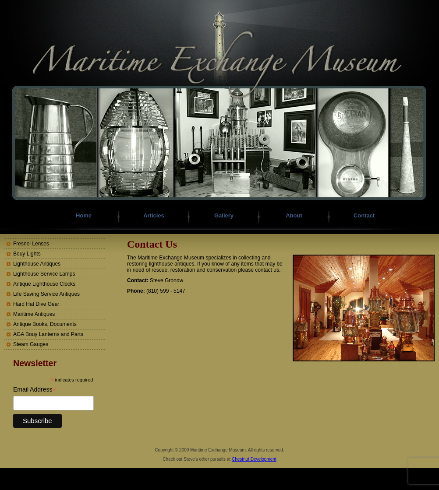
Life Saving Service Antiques (46, 294)
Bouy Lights (27, 254)
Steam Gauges (30, 344)
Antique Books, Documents (45, 324)
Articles (153, 215)
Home (84, 215)
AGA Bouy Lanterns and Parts (48, 334)
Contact (364, 215)
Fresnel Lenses (31, 244)
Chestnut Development (254, 459)
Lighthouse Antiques (36, 264)
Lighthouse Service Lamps (44, 274)
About (294, 215)
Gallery (224, 215)
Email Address (34, 389)
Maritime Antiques (34, 314)
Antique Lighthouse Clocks (44, 284)
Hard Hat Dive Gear (36, 304)
